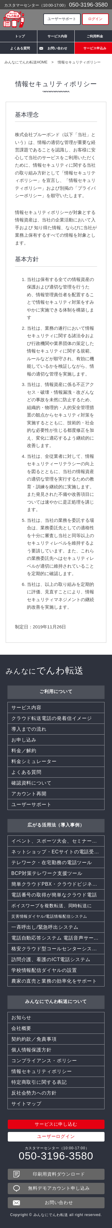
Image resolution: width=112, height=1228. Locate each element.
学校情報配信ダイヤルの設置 (44, 970)
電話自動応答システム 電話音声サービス (57, 937)
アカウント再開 (29, 793)
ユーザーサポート (61, 19)
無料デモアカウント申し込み (59, 1188)
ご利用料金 (95, 36)
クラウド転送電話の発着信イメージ (51, 718)
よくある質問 (20, 48)
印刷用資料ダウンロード (59, 1174)
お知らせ (21, 1017)
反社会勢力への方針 (34, 1092)
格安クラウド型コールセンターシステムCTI (58, 948)
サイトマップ (26, 1103)
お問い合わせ (57, 48)
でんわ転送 (45, 670)
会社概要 (21, 1028)
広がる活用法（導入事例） (56, 824)
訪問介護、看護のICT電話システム (50, 959)
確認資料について (31, 782)
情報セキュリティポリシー (41, 1071)
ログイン (95, 19)
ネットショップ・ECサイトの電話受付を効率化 (58, 851)
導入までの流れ (29, 729)
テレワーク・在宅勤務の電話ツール (51, 862)
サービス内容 (57, 36)
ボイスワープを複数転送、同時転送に (54, 905)
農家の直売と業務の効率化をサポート (54, 981)
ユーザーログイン (56, 1136)
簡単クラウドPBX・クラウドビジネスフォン (58, 884)
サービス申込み (94, 48)
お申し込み (24, 739)
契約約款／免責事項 (34, 1039)
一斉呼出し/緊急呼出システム (45, 927)
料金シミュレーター (34, 761)
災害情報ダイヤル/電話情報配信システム (49, 916)
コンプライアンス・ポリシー (44, 1060)
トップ (20, 36)
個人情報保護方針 (31, 1049)
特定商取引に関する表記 (39, 1082)
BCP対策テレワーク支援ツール (46, 873)
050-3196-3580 (88, 4)
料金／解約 (24, 750)
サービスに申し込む (56, 1124)
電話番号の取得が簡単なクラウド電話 (54, 894)
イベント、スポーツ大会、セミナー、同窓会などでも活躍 (58, 841)
